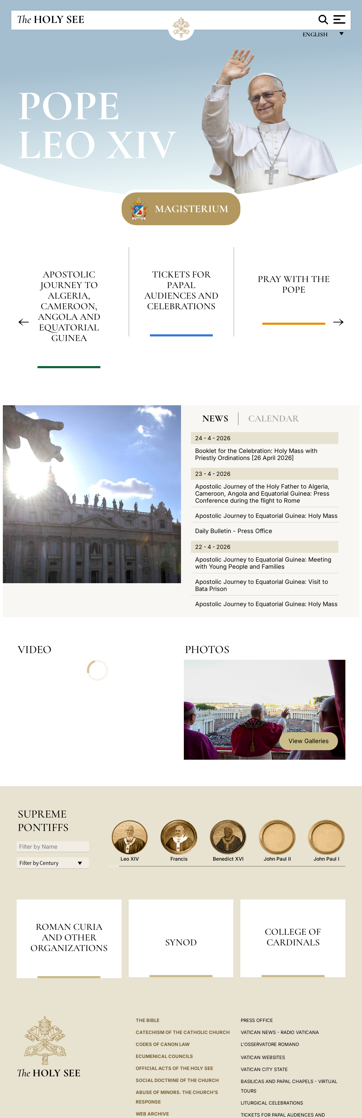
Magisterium (191, 208)
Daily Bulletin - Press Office (233, 530)
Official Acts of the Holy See (174, 1068)
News (215, 418)
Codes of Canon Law (162, 1044)
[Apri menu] (338, 19)
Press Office (257, 1020)
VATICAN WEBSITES (263, 1057)
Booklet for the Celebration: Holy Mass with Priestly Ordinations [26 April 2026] (256, 454)
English (318, 36)
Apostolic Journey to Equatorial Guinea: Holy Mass (266, 515)
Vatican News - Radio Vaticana (280, 1032)
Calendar (273, 418)
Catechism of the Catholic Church (183, 1032)
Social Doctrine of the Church (177, 1080)
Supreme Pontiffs (43, 820)
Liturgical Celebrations (272, 1103)
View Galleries (308, 741)
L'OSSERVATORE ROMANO (270, 1044)
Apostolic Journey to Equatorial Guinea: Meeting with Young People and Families (263, 563)
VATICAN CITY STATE (264, 1069)
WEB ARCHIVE (152, 1114)
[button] (24, 322)
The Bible (147, 1020)
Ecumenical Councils (164, 1056)
